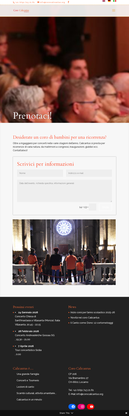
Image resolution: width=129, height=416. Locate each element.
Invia (105, 207)
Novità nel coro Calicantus (85, 317)
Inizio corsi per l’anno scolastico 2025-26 (93, 312)
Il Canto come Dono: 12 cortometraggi (92, 322)
